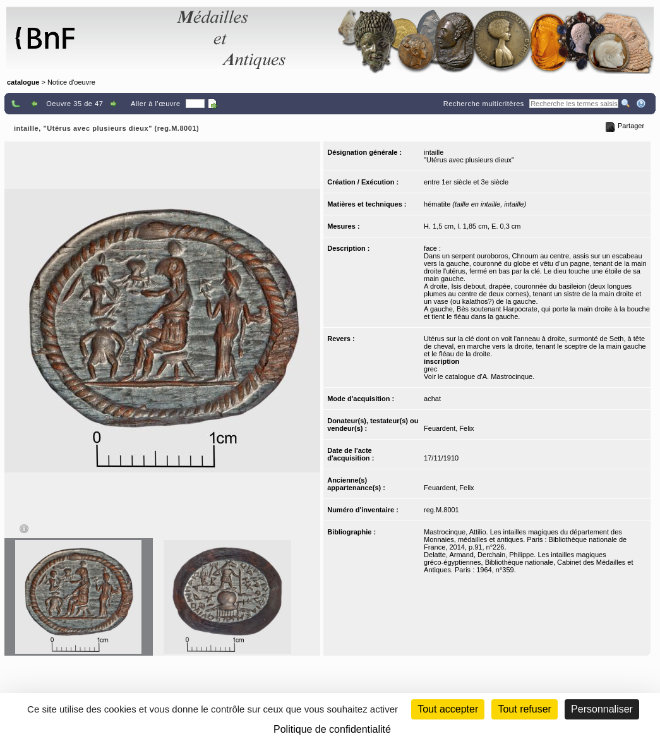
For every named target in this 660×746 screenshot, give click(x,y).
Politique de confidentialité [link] (332, 729)
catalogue (23, 82)
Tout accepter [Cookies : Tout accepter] (447, 709)
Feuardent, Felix (449, 428)
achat (432, 398)
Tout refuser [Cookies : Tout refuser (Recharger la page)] (524, 709)
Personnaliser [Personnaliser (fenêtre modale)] (602, 709)
